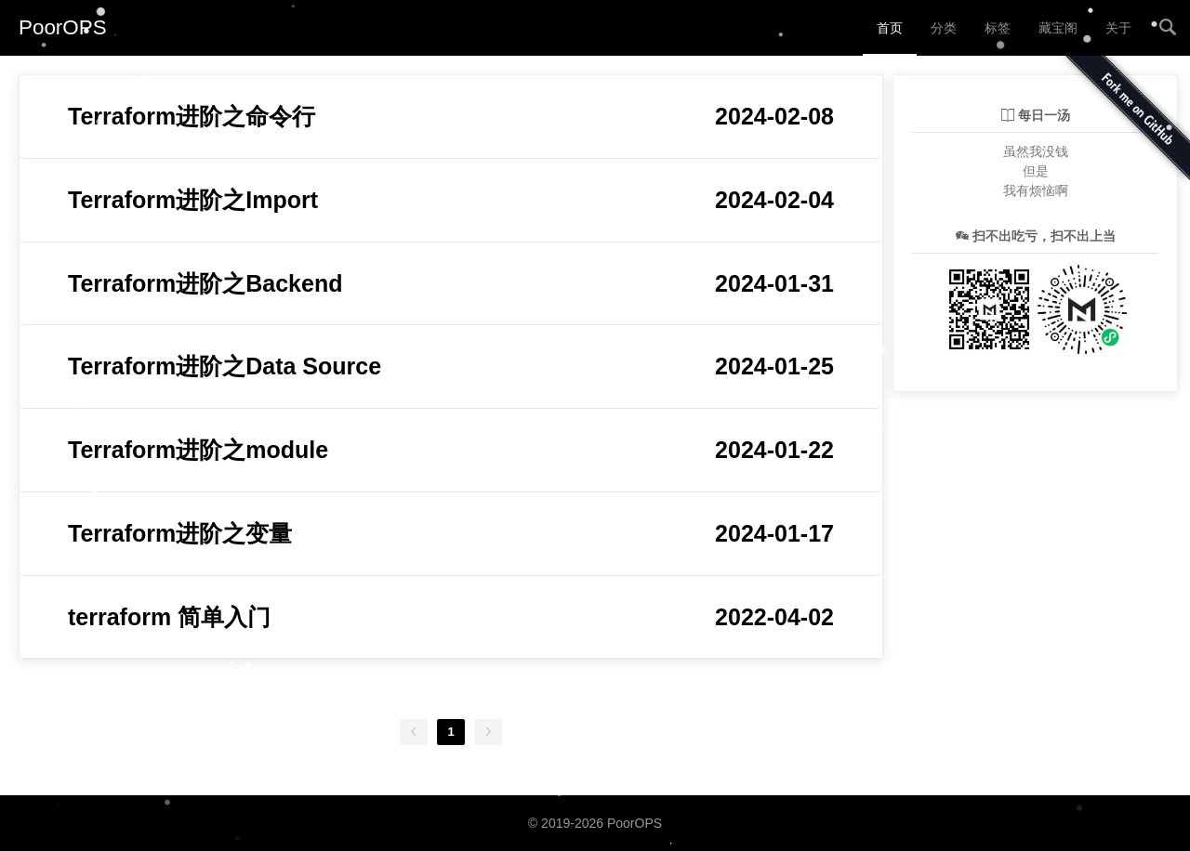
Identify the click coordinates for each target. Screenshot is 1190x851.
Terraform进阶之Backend (451, 283)
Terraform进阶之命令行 (451, 116)
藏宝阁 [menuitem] (1058, 27)
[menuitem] (1167, 28)
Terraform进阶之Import (451, 200)
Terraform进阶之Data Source (451, 366)
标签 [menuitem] (998, 27)
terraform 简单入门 (451, 617)
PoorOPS (63, 27)
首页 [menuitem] (890, 27)
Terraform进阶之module (451, 450)
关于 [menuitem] (1118, 27)
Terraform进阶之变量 (451, 533)
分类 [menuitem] (944, 27)
